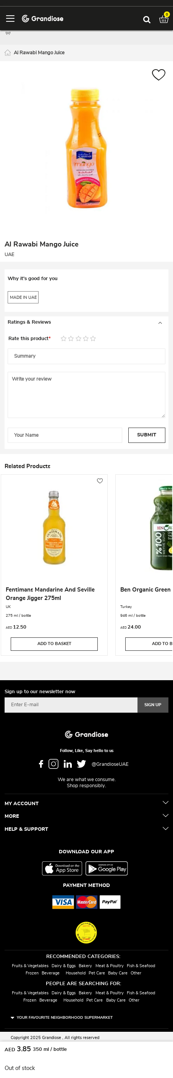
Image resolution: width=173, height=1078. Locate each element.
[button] (158, 76)
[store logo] (42, 18)
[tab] (86, 322)
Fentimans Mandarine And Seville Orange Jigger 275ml (50, 594)
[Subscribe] (152, 705)
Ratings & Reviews (29, 322)
